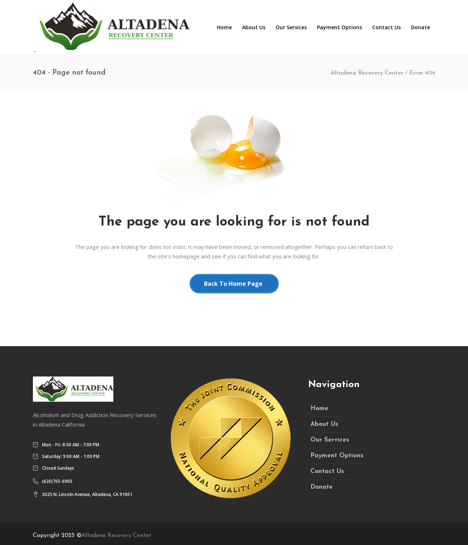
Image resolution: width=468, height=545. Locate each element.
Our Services (329, 440)
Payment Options (336, 456)
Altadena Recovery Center (367, 73)
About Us (324, 424)
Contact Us (327, 471)
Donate (321, 487)
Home (319, 408)
